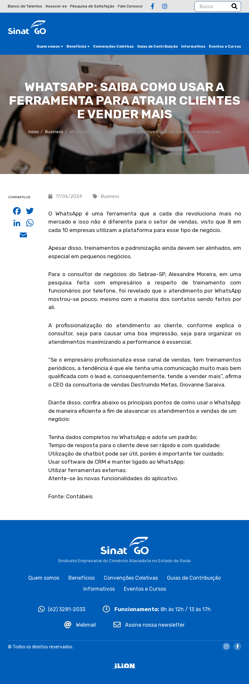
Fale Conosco (130, 6)
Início (34, 131)
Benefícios (78, 46)
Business (54, 131)
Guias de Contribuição (157, 46)
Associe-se (56, 6)
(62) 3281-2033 (61, 609)
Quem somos (50, 46)
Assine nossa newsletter (149, 625)
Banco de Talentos (25, 6)
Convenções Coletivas (113, 46)
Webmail (80, 625)
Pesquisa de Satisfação (92, 6)
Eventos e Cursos (225, 46)
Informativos (193, 46)
